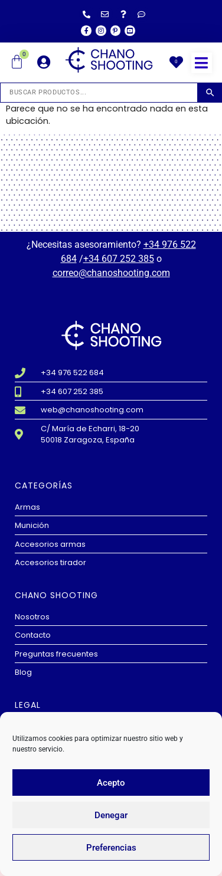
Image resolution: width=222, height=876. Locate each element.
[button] (201, 63)
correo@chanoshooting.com (111, 272)
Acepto (111, 782)
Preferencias (111, 847)
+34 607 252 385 (118, 258)
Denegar (111, 815)
